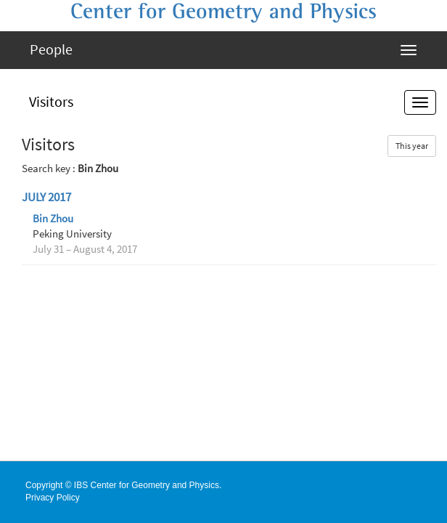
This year (411, 145)
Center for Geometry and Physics (223, 11)
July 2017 (46, 197)
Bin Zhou (53, 218)
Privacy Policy (52, 497)
